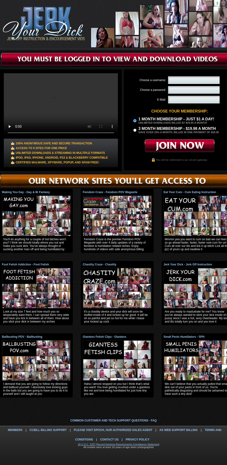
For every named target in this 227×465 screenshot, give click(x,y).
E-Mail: (161, 99)
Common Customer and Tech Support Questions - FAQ (113, 420)
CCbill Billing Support (48, 430)
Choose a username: (153, 80)
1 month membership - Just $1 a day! (176, 119)
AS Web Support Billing (178, 430)
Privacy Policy (138, 439)
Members (15, 430)
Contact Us (109, 439)
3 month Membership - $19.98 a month (177, 129)
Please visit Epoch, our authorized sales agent (113, 430)
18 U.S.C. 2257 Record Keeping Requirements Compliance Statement (118, 444)
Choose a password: (153, 90)
